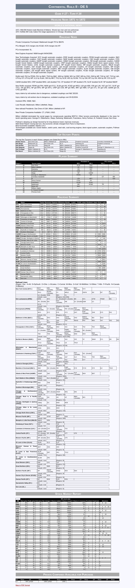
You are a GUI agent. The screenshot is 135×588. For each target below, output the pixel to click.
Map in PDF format (23, 585)
